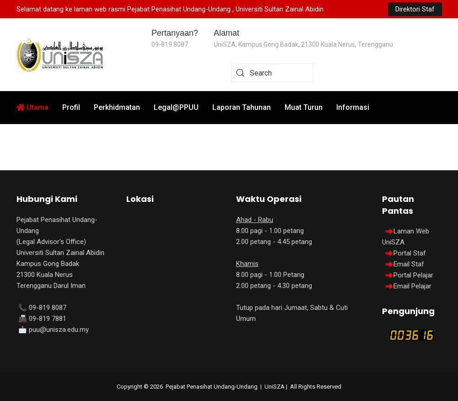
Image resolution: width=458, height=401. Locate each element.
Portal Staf (409, 253)
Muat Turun (304, 107)
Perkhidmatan (117, 107)
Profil (71, 107)
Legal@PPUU (176, 107)
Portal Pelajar (413, 275)
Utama (32, 107)
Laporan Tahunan (241, 107)
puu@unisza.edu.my (59, 329)
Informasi (352, 107)
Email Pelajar (412, 286)
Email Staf (408, 264)
